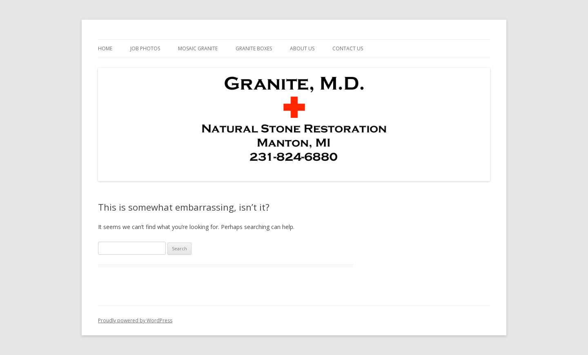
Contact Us (347, 48)
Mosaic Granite (198, 48)
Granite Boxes (254, 48)
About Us (302, 48)
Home (105, 48)
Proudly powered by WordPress (135, 320)
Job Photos (145, 48)
